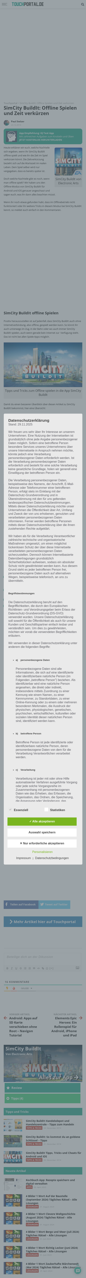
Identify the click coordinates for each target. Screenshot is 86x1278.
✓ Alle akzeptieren (42, 821)
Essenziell (18, 809)
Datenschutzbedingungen (52, 858)
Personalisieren (42, 851)
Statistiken (55, 809)
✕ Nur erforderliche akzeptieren (42, 843)
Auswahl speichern (41, 832)
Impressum (23, 858)
